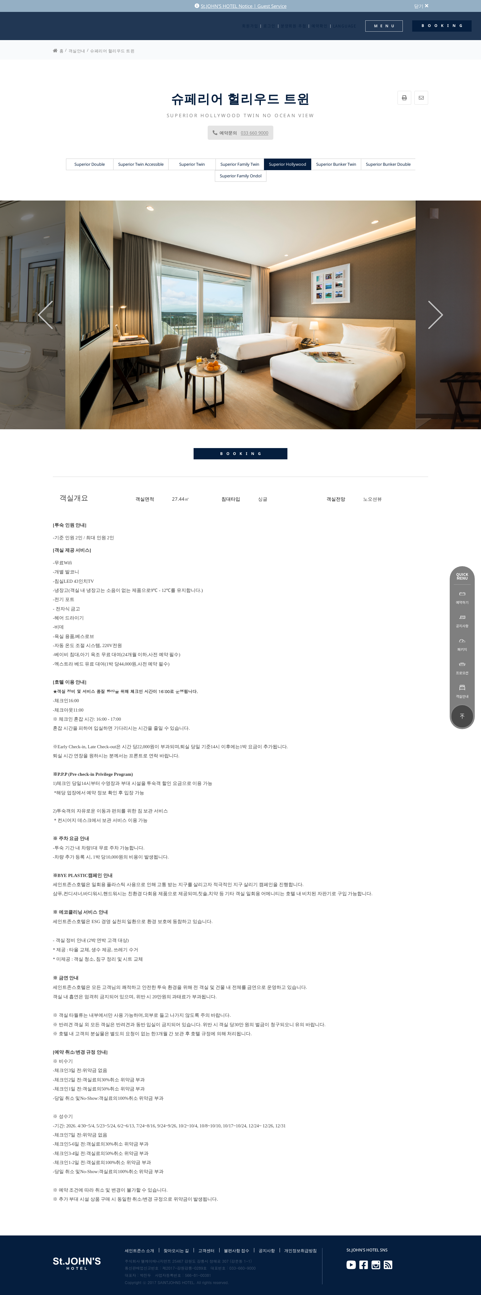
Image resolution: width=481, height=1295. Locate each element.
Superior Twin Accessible (141, 164)
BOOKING (242, 453)
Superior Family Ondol (240, 176)
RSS (388, 1265)
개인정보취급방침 (300, 1250)
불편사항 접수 (236, 1250)
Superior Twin (192, 164)
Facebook (363, 1265)
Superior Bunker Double (388, 164)
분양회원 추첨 (293, 26)
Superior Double (89, 164)
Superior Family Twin (239, 164)
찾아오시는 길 (176, 1250)
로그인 (269, 26)
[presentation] (45, 315)
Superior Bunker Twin (336, 164)
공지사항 (267, 1250)
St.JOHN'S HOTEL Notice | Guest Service (240, 6)
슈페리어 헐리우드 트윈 (112, 51)
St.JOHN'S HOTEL (33, 26)
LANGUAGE (345, 26)
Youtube (351, 1265)
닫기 (421, 6)
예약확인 (319, 26)
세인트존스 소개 (139, 1250)
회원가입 (250, 26)
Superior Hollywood (287, 164)
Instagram (376, 1265)
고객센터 (206, 1250)
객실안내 (76, 51)
